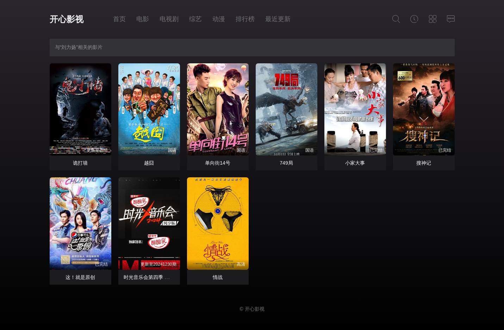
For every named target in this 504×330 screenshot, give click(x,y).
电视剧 (169, 19)
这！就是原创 (80, 277)
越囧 (149, 163)
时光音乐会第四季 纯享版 (151, 277)
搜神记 (423, 163)
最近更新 (278, 19)
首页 (119, 19)
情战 (218, 277)
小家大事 (355, 163)
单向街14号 (217, 163)
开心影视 (66, 19)
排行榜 (245, 19)
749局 (286, 163)
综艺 (195, 19)
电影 (142, 19)
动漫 (218, 19)
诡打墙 (80, 163)
